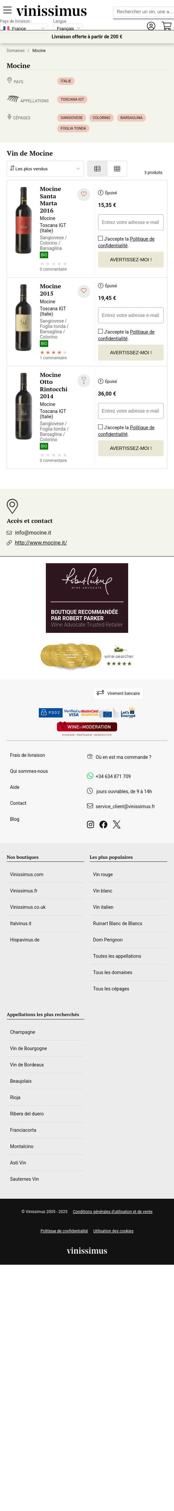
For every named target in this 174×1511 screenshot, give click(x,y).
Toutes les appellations (117, 956)
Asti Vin (18, 1162)
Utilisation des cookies (113, 1231)
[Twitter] (118, 826)
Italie (66, 81)
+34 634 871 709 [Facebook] (113, 776)
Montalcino (21, 1146)
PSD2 (51, 713)
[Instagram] (92, 826)
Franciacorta (23, 1130)
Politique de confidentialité (126, 242)
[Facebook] (104, 826)
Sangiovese (72, 118)
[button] (151, 26)
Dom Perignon (108, 939)
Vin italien (103, 907)
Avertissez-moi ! (131, 259)
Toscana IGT (72, 99)
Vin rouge (103, 874)
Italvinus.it (20, 923)
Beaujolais (20, 1081)
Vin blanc (102, 890)
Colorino (101, 118)
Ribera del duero (27, 1113)
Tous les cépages (111, 988)
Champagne (22, 1032)
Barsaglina (131, 118)
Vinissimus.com (27, 874)
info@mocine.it (33, 533)
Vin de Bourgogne (28, 1048)
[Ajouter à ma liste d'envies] (83, 194)
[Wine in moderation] (87, 729)
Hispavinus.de (24, 939)
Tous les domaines (112, 972)
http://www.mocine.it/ (41, 543)
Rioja (15, 1097)
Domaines (16, 50)
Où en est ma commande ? (123, 757)
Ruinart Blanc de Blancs (117, 923)
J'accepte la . (126, 240)
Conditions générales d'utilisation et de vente (113, 1211)
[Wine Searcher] (87, 656)
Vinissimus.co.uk (28, 907)
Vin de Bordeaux (27, 1064)
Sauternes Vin (24, 1179)
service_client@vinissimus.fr (125, 806)
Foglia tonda (73, 128)
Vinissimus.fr (23, 890)
